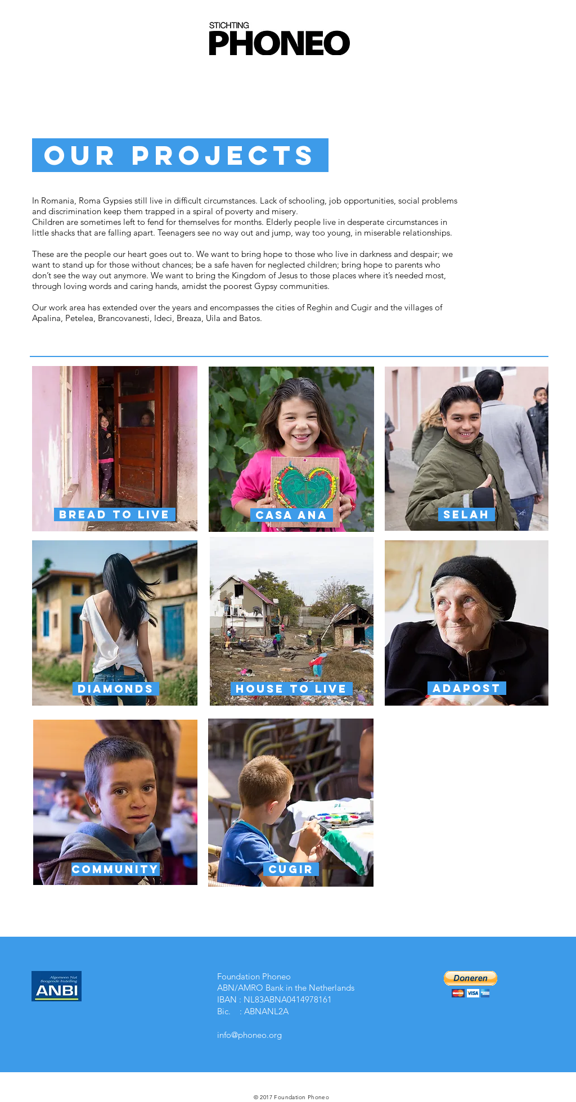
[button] (470, 984)
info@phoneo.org (249, 1034)
